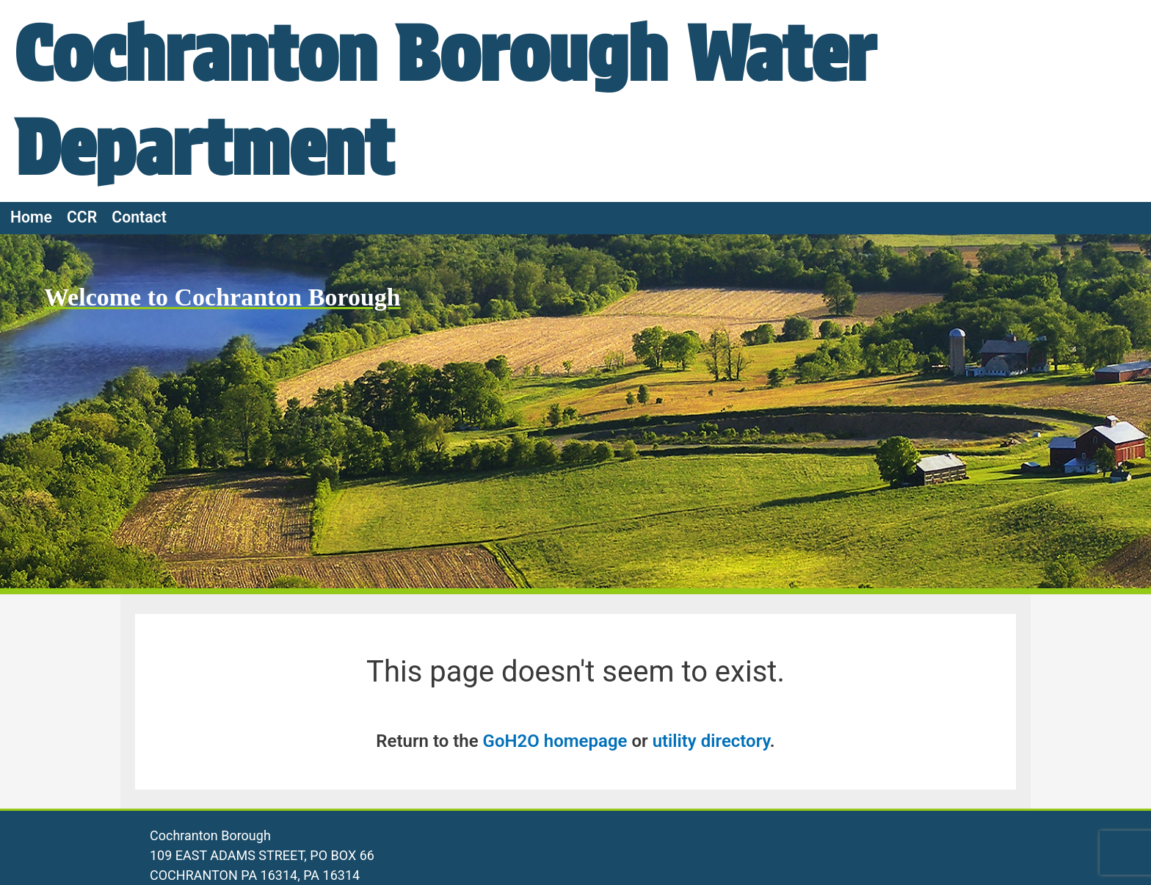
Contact (139, 217)
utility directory (711, 741)
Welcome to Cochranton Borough (222, 297)
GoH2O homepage (555, 741)
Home (31, 217)
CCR (82, 217)
